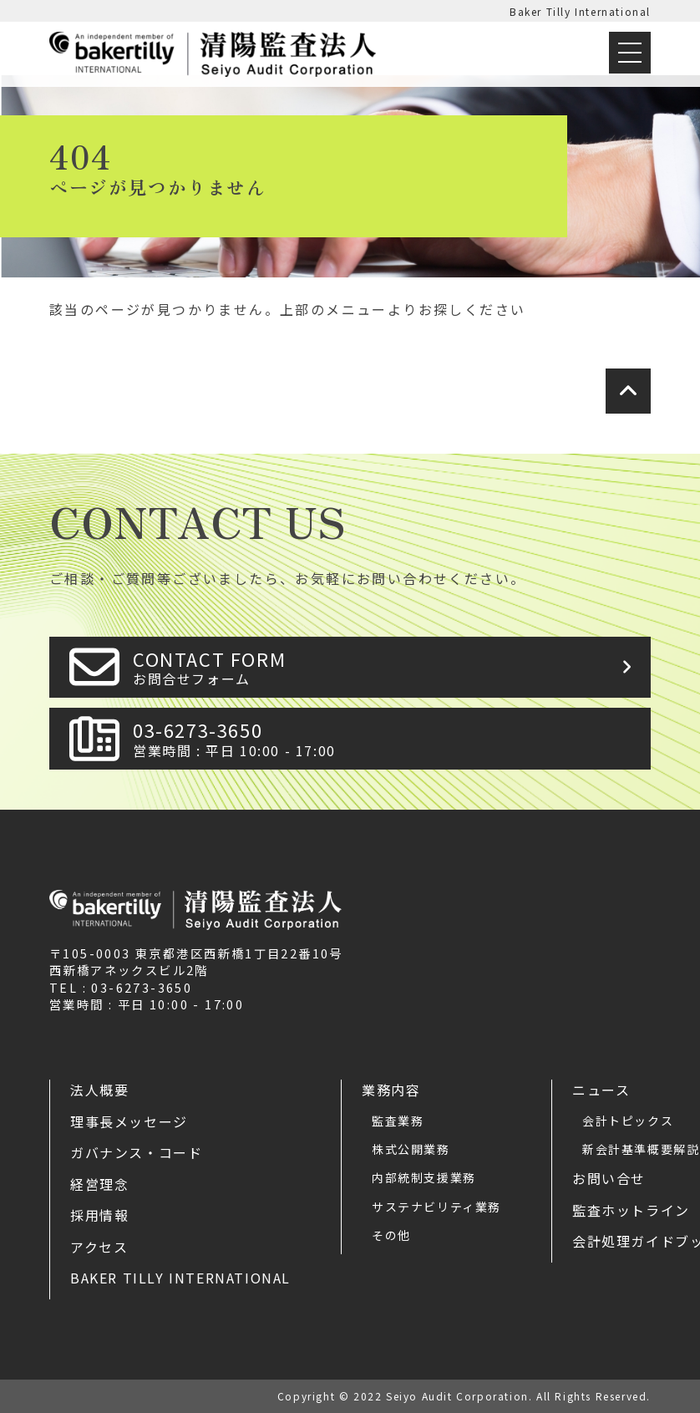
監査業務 (398, 1120)
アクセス (99, 1247)
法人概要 (99, 1090)
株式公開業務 (411, 1149)
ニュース (601, 1090)
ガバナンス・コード (136, 1152)
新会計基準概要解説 (640, 1149)
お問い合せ (609, 1178)
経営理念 (99, 1184)
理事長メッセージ (129, 1121)
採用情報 (99, 1215)
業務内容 (391, 1090)
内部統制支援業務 (424, 1177)
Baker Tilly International (580, 11)
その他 (391, 1235)
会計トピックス (627, 1120)
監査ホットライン (631, 1210)
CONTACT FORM (387, 667)
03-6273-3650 (387, 738)
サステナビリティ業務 (436, 1206)
